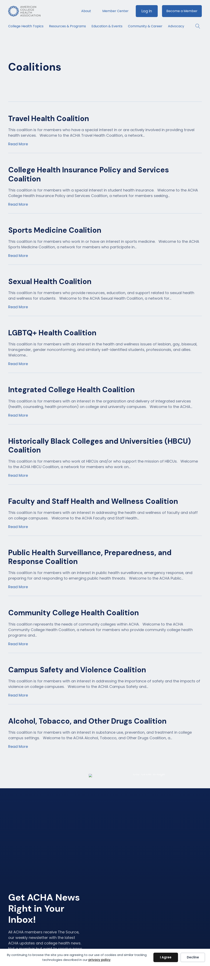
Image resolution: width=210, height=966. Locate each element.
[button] (196, 26)
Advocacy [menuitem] (176, 26)
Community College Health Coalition (73, 613)
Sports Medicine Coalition (54, 230)
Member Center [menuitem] (115, 11)
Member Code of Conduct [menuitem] (185, 923)
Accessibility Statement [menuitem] (182, 936)
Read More (18, 144)
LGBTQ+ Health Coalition (52, 333)
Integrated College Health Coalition (71, 389)
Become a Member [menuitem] (181, 11)
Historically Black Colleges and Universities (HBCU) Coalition (99, 445)
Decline (193, 957)
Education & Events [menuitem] (106, 26)
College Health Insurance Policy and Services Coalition (88, 174)
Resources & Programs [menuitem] (67, 26)
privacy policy (99, 960)
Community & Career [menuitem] (145, 26)
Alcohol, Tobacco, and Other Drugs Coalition (87, 721)
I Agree (165, 957)
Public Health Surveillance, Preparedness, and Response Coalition (89, 557)
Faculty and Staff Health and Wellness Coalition (93, 501)
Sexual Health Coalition (49, 281)
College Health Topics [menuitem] (25, 26)
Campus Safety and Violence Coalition (77, 670)
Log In (147, 11)
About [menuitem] (86, 11)
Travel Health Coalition (48, 118)
